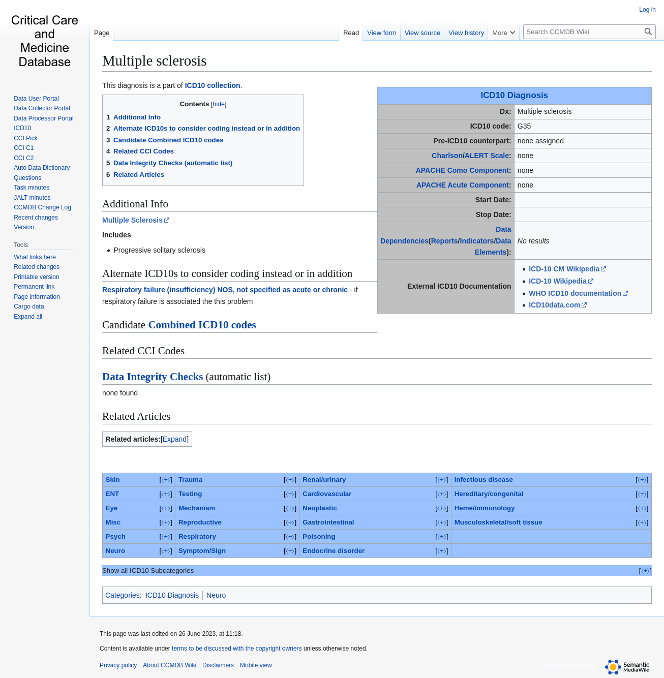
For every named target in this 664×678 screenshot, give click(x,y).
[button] (28, 316)
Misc (113, 522)
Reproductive (200, 522)
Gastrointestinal (328, 522)
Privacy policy (118, 665)
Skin (113, 479)
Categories (122, 595)
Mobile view (256, 665)
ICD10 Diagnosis (514, 95)
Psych (116, 536)
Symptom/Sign (202, 550)
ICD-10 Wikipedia (557, 281)
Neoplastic (320, 508)
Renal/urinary (324, 479)
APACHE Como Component (462, 170)
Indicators (477, 241)
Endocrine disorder (334, 550)
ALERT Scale (487, 155)
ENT (112, 494)
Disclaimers (218, 665)
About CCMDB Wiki (169, 665)
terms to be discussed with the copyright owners (236, 648)
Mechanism (196, 508)
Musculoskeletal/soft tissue (498, 522)
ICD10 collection (212, 85)
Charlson (447, 155)
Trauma (190, 479)
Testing (190, 494)
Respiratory (197, 536)
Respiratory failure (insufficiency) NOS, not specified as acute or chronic (225, 290)
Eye (112, 508)
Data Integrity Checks (152, 377)
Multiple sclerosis (154, 60)
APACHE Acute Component (462, 185)
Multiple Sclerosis (132, 220)
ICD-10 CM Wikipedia (564, 269)
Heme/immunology (485, 508)
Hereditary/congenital (489, 494)
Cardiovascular (327, 494)
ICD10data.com (554, 305)
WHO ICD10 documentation (575, 293)
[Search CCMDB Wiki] (589, 31)
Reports (444, 241)
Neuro (115, 550)
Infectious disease (484, 479)
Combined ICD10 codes (202, 325)
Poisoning (319, 536)
